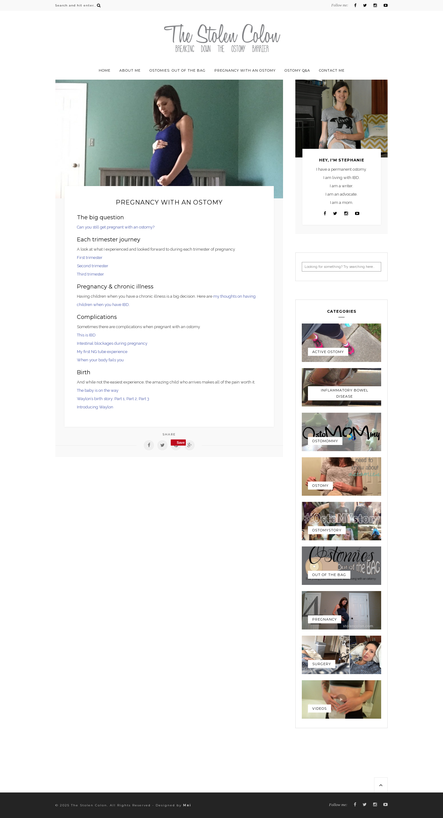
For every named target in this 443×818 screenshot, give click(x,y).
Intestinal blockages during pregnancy (112, 343)
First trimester (89, 257)
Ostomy (320, 485)
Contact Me (332, 70)
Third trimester (90, 274)
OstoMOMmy (325, 441)
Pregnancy (324, 619)
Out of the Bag (329, 575)
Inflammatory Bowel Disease (344, 393)
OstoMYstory (326, 530)
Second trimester (92, 266)
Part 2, (132, 398)
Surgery (321, 664)
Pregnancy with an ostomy (245, 70)
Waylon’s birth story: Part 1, (101, 398)
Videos (319, 708)
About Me (130, 70)
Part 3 (144, 398)
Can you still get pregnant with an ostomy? (115, 227)
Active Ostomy (328, 352)
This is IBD (86, 335)
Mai (187, 805)
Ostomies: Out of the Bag (178, 70)
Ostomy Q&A (297, 70)
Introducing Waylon (95, 407)
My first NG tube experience (102, 351)
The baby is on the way (97, 390)
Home (104, 70)
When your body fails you (100, 360)
